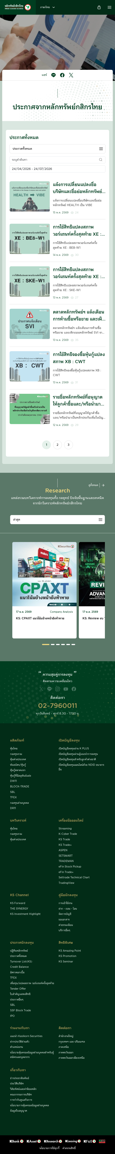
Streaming (65, 829)
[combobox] (57, 148)
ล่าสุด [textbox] (16, 520)
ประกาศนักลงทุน (22, 942)
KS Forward (17, 903)
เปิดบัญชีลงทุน (69, 740)
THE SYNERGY (19, 909)
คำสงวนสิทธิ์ (69, 1148)
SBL (12, 792)
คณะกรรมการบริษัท (21, 1095)
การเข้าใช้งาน (65, 903)
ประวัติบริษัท (17, 1083)
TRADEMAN (66, 861)
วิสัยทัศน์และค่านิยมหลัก (23, 1089)
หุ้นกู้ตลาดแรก (18, 770)
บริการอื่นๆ (64, 930)
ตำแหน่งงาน (16, 1047)
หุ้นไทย (14, 748)
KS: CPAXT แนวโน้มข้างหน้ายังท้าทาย (40, 618)
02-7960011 (57, 705)
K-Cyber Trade (68, 834)
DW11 (13, 781)
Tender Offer (18, 989)
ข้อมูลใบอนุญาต (18, 1111)
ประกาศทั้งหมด (18, 956)
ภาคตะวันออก (66, 1052)
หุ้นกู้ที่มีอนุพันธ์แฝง (20, 776)
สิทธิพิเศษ (66, 942)
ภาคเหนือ (64, 1047)
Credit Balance (19, 967)
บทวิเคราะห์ (18, 820)
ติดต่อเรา (65, 1028)
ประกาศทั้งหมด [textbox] (22, 149)
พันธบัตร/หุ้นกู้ (18, 765)
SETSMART (66, 856)
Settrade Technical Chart (74, 877)
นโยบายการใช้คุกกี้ (49, 1148)
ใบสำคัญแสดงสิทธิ (20, 994)
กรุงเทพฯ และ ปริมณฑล (72, 1042)
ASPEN (63, 850)
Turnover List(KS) (21, 962)
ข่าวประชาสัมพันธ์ (19, 1078)
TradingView (66, 883)
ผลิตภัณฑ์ (17, 740)
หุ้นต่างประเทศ (18, 759)
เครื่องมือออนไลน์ (71, 820)
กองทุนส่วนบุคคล (19, 803)
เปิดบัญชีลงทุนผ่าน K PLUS (74, 748)
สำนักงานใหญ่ (66, 1036)
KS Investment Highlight (25, 914)
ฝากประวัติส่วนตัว (19, 1042)
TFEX (13, 797)
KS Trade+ (65, 845)
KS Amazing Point (70, 951)
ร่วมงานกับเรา (19, 1028)
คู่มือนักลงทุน (68, 895)
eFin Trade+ (66, 872)
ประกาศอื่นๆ (16, 1000)
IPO (12, 1016)
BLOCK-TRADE (19, 786)
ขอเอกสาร (64, 919)
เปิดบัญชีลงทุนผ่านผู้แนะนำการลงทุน (78, 754)
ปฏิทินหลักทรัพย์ (19, 951)
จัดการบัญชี (65, 914)
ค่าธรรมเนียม (66, 925)
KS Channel (19, 895)
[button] (109, 7)
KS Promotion (67, 956)
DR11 (13, 808)
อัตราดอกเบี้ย (17, 972)
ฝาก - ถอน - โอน (68, 909)
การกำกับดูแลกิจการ (21, 1100)
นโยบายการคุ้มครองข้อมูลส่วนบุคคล (29, 1105)
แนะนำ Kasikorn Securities (26, 1036)
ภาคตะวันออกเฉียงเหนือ (72, 1058)
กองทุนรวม (16, 754)
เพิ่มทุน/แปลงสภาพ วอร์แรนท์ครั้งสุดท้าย (32, 983)
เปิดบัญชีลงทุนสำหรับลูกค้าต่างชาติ (77, 759)
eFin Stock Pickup (70, 867)
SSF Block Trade (20, 1010)
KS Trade (64, 839)
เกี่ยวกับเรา (18, 1070)
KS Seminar (66, 962)
